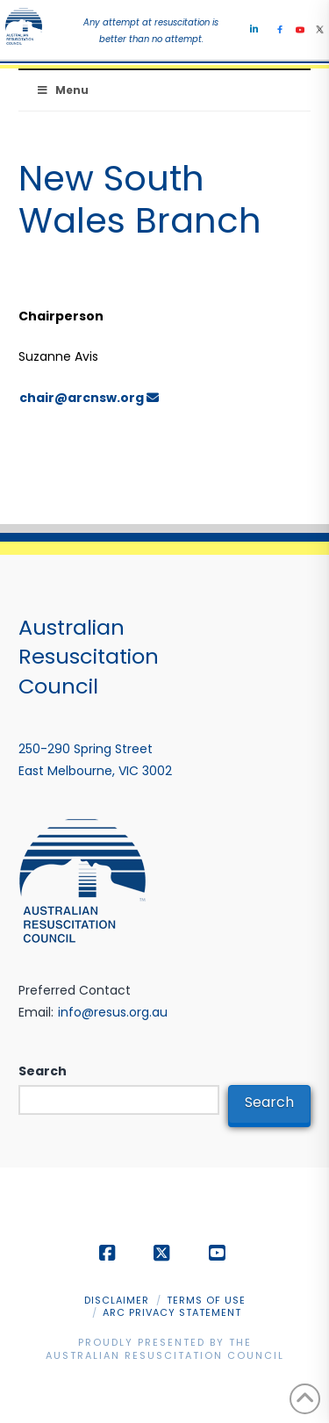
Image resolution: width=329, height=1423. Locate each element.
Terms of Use (206, 1300)
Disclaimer (116, 1300)
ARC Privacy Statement (172, 1312)
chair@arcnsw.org (89, 397)
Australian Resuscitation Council (165, 1355)
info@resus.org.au (113, 1012)
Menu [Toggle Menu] (62, 90)
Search (42, 1071)
